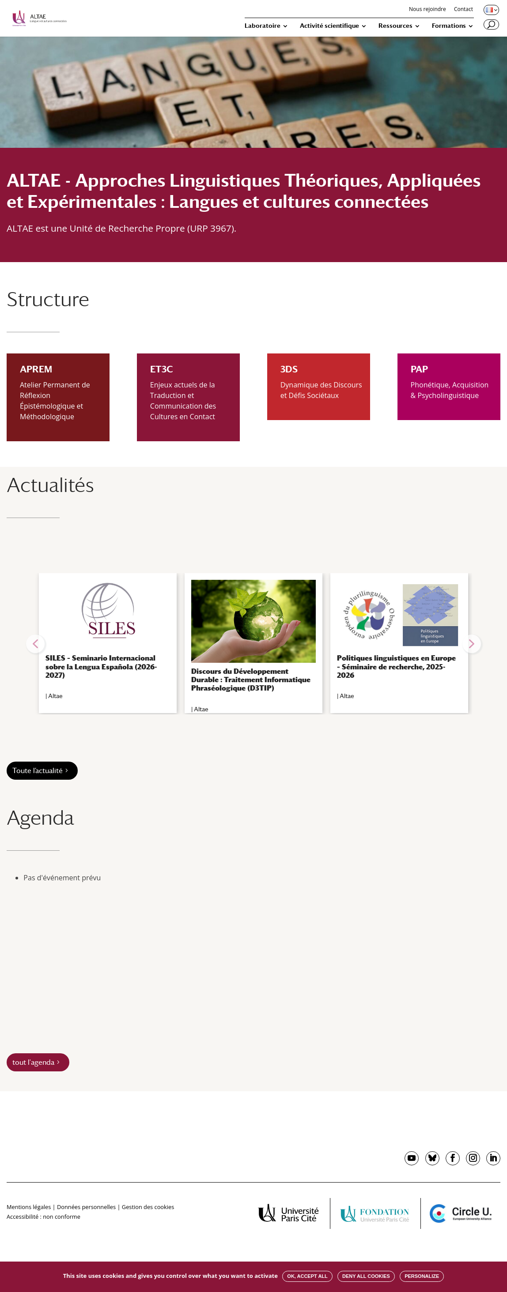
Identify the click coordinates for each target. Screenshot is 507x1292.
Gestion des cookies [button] (148, 1207)
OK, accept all (307, 1276)
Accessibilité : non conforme (43, 1217)
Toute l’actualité (37, 770)
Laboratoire (262, 26)
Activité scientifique (329, 26)
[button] (35, 644)
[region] (253, 643)
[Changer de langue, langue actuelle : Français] (490, 10)
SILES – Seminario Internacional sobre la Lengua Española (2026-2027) (101, 666)
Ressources (395, 26)
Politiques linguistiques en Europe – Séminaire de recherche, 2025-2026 (396, 666)
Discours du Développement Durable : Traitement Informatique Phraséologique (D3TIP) (250, 679)
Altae (55, 695)
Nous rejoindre (427, 10)
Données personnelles (86, 1207)
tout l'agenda (33, 1062)
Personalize (422, 1276)
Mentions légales (29, 1207)
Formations (449, 26)
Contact (463, 10)
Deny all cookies (366, 1276)
